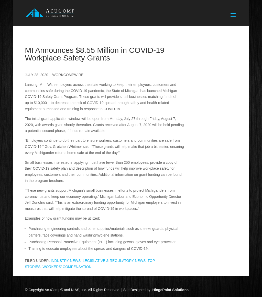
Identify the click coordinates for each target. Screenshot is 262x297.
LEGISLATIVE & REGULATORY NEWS (114, 261)
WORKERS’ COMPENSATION (66, 267)
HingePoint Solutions (170, 290)
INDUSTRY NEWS (66, 261)
